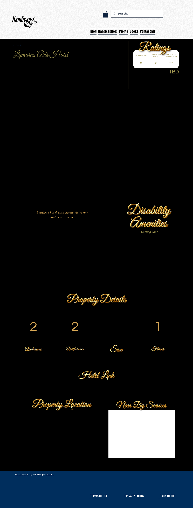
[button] (105, 14)
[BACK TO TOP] (167, 495)
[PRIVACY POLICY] (134, 495)
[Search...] (137, 13)
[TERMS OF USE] (98, 495)
